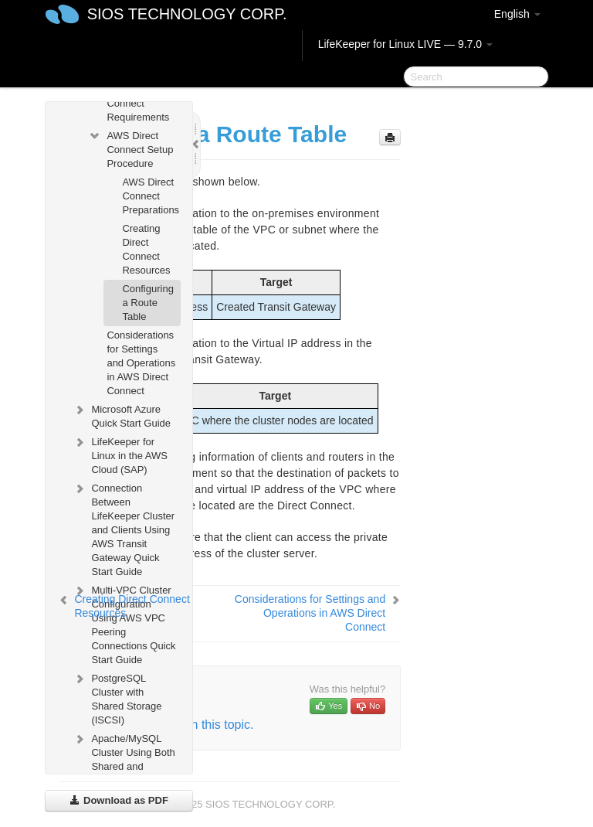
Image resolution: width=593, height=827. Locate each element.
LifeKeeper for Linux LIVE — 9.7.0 (405, 44)
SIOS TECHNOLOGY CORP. (187, 13)
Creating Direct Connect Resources (146, 249)
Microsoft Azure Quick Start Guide (122, 414)
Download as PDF (118, 800)
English (517, 14)
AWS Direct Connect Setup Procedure (130, 148)
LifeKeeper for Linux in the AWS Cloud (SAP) (120, 454)
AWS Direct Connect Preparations (150, 196)
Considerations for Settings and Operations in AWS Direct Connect (141, 362)
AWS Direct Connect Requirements (138, 103)
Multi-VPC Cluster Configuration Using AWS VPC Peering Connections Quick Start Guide (124, 623)
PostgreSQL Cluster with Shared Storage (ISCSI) (117, 697)
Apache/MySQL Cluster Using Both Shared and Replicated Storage (124, 765)
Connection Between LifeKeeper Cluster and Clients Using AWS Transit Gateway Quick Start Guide (124, 528)
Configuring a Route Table (148, 302)
